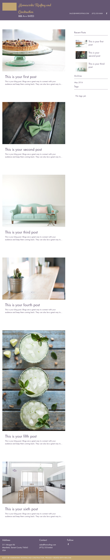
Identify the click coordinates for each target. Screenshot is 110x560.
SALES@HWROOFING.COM (79, 13)
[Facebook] (107, 13)
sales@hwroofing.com (47, 545)
